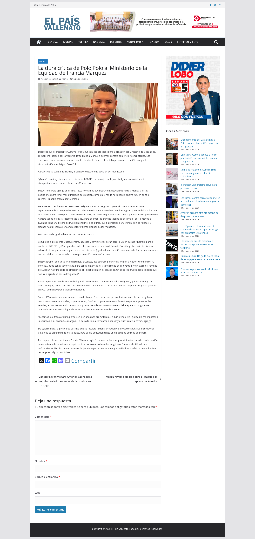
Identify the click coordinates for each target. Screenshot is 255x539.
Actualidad (134, 41)
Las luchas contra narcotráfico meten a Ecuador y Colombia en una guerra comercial (200, 201)
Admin (65, 79)
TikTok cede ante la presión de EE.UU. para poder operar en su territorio (197, 244)
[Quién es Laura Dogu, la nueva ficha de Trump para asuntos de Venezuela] (172, 260)
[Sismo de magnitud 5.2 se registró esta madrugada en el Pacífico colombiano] (172, 174)
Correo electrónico (47, 477)
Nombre (41, 461)
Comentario (43, 417)
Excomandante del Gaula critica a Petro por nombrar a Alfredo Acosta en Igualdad (200, 143)
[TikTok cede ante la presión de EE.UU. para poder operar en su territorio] (172, 245)
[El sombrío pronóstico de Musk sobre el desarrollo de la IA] (172, 273)
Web (37, 492)
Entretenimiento (187, 41)
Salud (168, 41)
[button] (142, 42)
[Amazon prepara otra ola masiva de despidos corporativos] (172, 217)
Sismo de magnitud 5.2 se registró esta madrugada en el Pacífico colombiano (198, 173)
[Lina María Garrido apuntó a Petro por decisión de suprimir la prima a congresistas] (172, 159)
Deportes (116, 41)
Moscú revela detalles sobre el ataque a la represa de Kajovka (133, 379)
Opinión (155, 41)
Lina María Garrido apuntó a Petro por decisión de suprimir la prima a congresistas (199, 158)
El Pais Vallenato (119, 528)
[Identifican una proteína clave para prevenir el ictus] (172, 189)
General (53, 41)
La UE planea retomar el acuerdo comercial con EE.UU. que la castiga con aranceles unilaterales (199, 229)
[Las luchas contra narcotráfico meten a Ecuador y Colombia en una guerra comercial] (172, 202)
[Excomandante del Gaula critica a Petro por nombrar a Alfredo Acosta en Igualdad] (172, 144)
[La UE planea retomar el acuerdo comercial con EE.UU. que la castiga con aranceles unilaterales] (172, 230)
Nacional (99, 41)
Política (83, 41)
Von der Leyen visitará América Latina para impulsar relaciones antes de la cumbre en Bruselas (63, 381)
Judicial (68, 41)
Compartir (83, 360)
